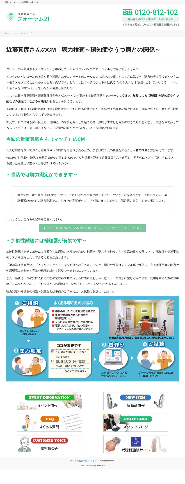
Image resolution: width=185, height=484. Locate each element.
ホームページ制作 (86, 465)
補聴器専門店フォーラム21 (88, 461)
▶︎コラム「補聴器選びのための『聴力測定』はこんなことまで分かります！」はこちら (93, 228)
